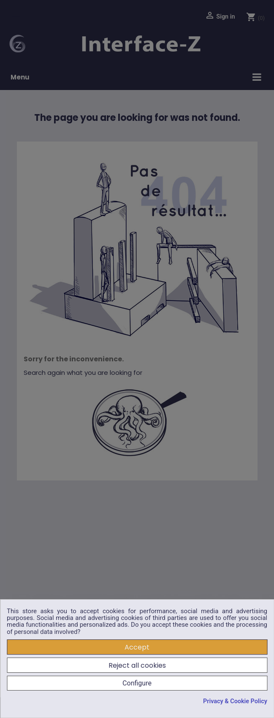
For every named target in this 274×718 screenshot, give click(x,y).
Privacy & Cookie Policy (235, 701)
